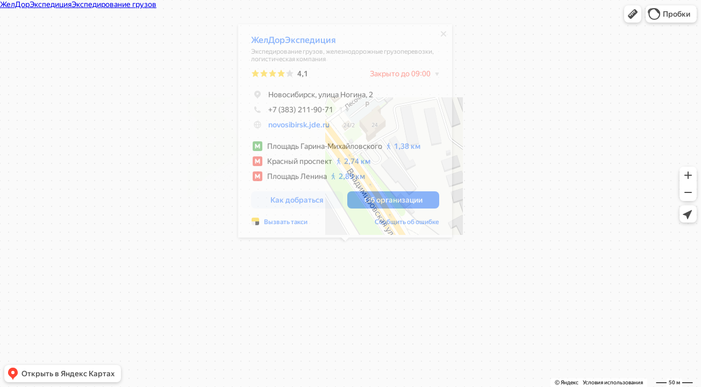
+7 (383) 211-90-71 (292, 112)
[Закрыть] (443, 36)
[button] (632, 14)
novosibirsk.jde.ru (299, 127)
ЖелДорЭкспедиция (293, 43)
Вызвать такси (285, 224)
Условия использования (613, 382)
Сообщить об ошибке (407, 224)
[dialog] (345, 133)
